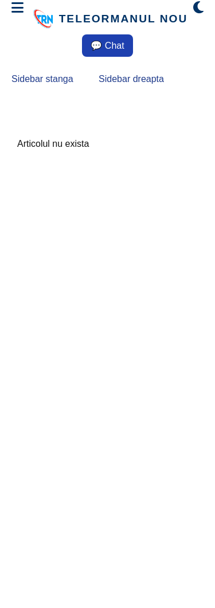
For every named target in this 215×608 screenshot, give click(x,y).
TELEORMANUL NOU (123, 19)
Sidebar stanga (42, 79)
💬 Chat (107, 45)
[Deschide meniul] (17, 8)
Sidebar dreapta (131, 79)
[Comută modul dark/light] (198, 8)
